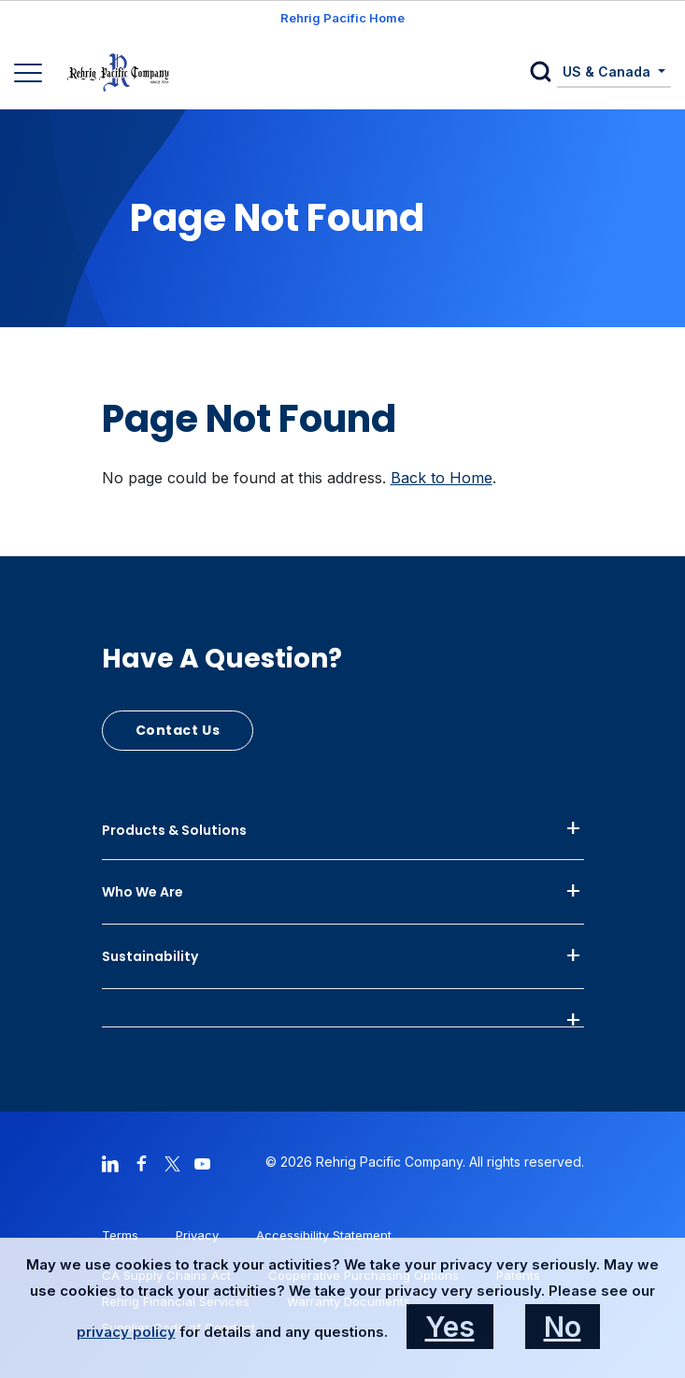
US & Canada (608, 71)
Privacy (197, 1234)
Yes (450, 1326)
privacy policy (126, 1332)
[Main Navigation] (30, 75)
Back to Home (441, 477)
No (562, 1326)
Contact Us (178, 730)
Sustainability (150, 956)
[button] (543, 73)
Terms (120, 1234)
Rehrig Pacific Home (342, 17)
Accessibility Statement (324, 1234)
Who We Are (142, 892)
